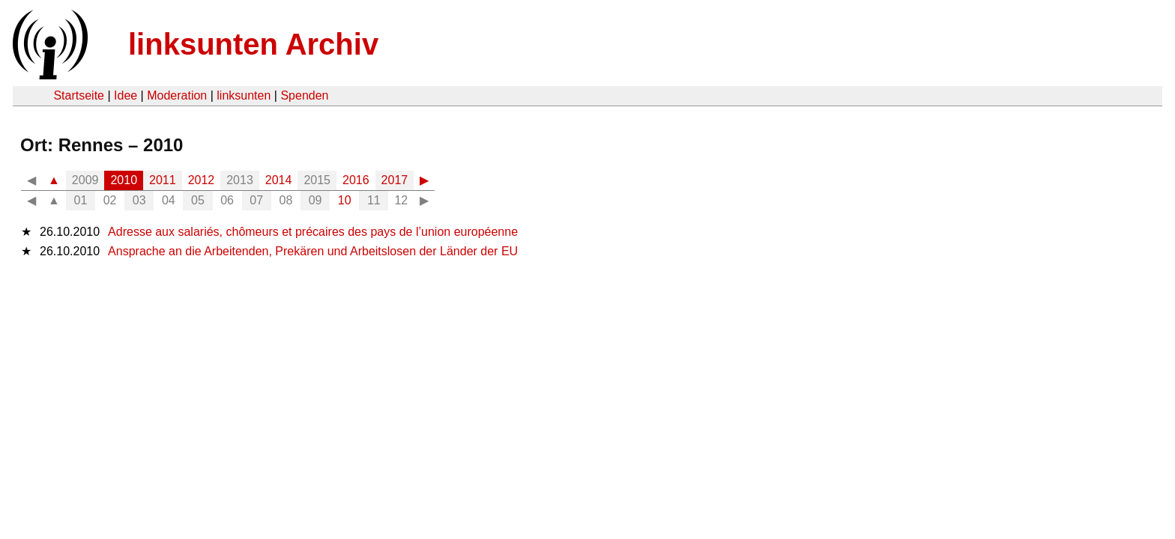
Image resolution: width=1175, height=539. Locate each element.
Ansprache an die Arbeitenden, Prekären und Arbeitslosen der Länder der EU (313, 251)
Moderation (177, 95)
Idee (125, 95)
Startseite (78, 95)
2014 (278, 180)
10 (344, 200)
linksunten (244, 95)
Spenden (304, 95)
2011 (162, 180)
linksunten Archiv (253, 44)
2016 (355, 180)
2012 (201, 180)
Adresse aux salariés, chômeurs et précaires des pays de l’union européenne (313, 231)
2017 (394, 180)
